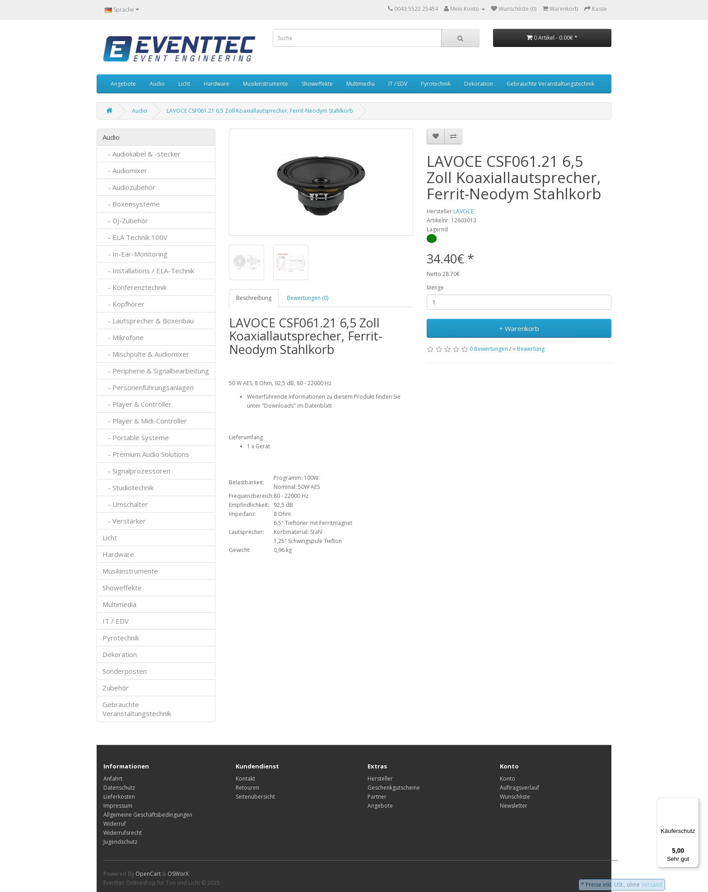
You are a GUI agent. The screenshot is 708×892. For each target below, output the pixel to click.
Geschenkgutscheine (394, 787)
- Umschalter (125, 504)
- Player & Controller (137, 404)
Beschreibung (253, 298)
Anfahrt (112, 778)
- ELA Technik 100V (135, 237)
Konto (507, 778)
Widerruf (114, 824)
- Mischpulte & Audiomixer (145, 354)
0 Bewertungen (489, 349)
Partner (377, 796)
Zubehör (115, 687)
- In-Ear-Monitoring (135, 253)
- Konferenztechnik (134, 287)
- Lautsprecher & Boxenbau (148, 320)
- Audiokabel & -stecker (141, 153)
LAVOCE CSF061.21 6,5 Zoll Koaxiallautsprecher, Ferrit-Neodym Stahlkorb (260, 111)
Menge (435, 287)
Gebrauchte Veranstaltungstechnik (550, 83)
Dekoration (478, 83)
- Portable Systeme (135, 437)
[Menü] (693, 803)
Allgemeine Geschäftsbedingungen (147, 814)
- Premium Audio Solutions (145, 454)
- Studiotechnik (128, 487)
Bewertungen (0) (307, 298)
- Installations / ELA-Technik (148, 270)
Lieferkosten (119, 796)
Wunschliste (515, 796)
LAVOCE (463, 211)
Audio (157, 83)
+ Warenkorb (519, 328)
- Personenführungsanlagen (148, 387)
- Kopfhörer (123, 303)
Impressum (117, 805)
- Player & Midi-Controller (144, 420)
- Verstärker (124, 520)
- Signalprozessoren (136, 470)
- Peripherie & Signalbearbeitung (155, 370)
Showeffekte (317, 83)
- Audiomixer (124, 170)
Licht (184, 83)
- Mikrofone (123, 337)
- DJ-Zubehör (125, 220)
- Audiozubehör (128, 187)
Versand (651, 884)
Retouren (247, 787)
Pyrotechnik (436, 83)
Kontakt (245, 778)
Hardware (216, 83)
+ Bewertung (528, 349)
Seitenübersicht (255, 796)
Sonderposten (124, 671)
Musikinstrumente (265, 83)
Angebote (123, 83)
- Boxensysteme (131, 203)
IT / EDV (397, 83)
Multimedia (360, 83)
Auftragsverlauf (519, 787)
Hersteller (380, 778)
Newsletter (513, 805)
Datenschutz (119, 787)
